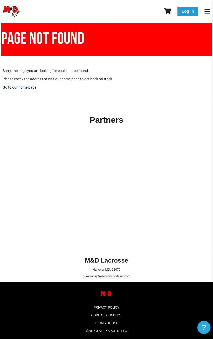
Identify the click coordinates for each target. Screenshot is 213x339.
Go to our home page (19, 87)
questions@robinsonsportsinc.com (106, 276)
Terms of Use (106, 323)
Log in (188, 11)
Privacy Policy (106, 307)
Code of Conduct (106, 315)
